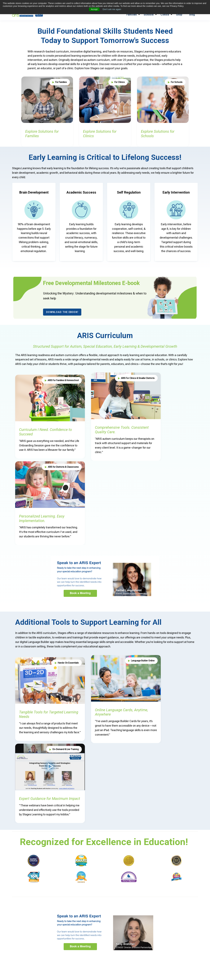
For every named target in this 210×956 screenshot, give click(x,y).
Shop (179, 14)
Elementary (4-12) (40, 907)
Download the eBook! (62, 312)
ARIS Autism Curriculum (76, 899)
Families (131, 14)
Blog (192, 14)
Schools (149, 14)
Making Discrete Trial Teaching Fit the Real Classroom (175, 850)
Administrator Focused (71, 907)
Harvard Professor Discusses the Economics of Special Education (175, 872)
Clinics (165, 14)
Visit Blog (187, 817)
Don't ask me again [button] (112, 9)
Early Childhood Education (40, 899)
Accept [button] (94, 9)
